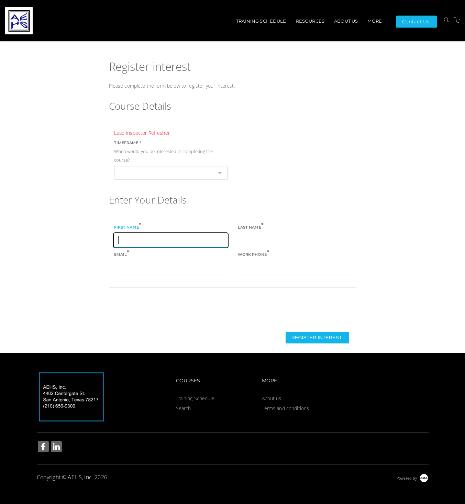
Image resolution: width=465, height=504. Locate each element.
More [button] (374, 20)
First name (128, 227)
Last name (251, 227)
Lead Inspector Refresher (142, 133)
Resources (310, 20)
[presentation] (161, 309)
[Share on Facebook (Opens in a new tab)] (43, 447)
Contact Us (415, 22)
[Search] (446, 20)
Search (183, 408)
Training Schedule (261, 20)
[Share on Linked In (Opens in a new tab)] (56, 447)
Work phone (253, 254)
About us (346, 20)
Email (122, 254)
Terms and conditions (285, 408)
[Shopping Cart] (457, 20)
